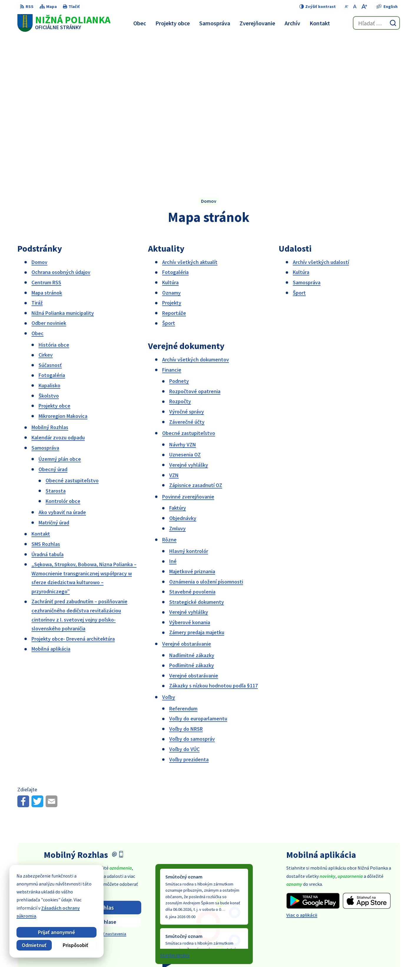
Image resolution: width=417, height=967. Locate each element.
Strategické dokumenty (196, 455)
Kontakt (40, 387)
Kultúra (170, 135)
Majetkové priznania (192, 424)
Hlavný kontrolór (188, 404)
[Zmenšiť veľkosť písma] (346, 6)
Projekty (171, 156)
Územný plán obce (60, 312)
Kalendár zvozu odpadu (58, 291)
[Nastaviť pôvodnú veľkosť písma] (354, 6)
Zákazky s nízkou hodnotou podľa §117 (213, 539)
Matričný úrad (54, 376)
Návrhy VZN (182, 298)
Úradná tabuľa (47, 407)
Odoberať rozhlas (92, 761)
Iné (173, 414)
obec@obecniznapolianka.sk (370, 918)
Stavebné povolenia (192, 445)
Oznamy (171, 146)
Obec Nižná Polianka (308, 951)
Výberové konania (189, 475)
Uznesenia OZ (185, 308)
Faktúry (177, 361)
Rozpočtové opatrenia (194, 244)
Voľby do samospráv (192, 592)
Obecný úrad (53, 322)
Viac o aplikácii (301, 769)
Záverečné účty (187, 275)
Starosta (56, 344)
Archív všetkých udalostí (321, 115)
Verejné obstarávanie (186, 497)
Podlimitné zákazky (191, 519)
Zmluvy (177, 381)
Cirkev (46, 208)
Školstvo (49, 249)
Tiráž (37, 156)
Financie (171, 223)
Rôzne (169, 393)
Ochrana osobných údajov (60, 125)
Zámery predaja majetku (196, 486)
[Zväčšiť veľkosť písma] (364, 6)
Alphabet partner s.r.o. (225, 951)
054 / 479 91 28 (354, 911)
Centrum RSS (46, 135)
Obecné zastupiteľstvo (72, 334)
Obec (37, 186)
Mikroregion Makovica (63, 269)
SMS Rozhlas (45, 397)
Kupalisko (49, 238)
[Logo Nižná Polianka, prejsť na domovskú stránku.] (63, 23)
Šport (168, 176)
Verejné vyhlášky (188, 318)
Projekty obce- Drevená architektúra (73, 492)
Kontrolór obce (63, 354)
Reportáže (174, 166)
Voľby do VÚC (184, 602)
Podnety (179, 234)
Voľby (168, 550)
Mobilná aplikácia (50, 502)
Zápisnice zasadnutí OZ (195, 338)
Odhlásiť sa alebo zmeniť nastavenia (92, 787)
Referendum (183, 562)
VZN (174, 328)
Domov (39, 115)
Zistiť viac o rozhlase (92, 775)
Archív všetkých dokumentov (195, 213)
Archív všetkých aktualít (189, 115)
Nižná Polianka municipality (62, 166)
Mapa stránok (46, 146)
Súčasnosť (50, 218)
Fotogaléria (52, 228)
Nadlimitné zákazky (191, 508)
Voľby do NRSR (186, 582)
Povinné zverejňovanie (188, 350)
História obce (54, 198)
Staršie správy (175, 809)
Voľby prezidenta (189, 612)
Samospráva (45, 301)
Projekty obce (54, 259)
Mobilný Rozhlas (49, 281)
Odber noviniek (48, 176)
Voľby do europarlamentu (198, 572)
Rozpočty (180, 255)
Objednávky (182, 371)
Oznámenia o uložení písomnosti (206, 435)
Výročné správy (186, 265)
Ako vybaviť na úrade (62, 366)
